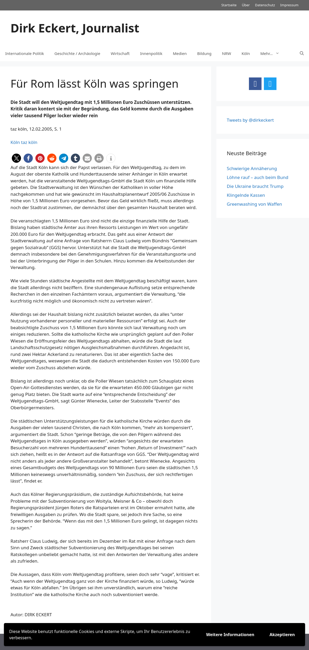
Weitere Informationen (230, 634)
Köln (246, 53)
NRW (226, 53)
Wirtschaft (120, 53)
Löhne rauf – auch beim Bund (258, 177)
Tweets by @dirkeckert (250, 120)
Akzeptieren (282, 634)
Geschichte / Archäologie (77, 53)
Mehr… (272, 53)
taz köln (29, 142)
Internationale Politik (24, 53)
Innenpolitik (151, 53)
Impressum (289, 5)
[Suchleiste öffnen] (302, 53)
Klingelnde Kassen (246, 195)
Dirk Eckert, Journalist (74, 28)
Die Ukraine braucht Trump (255, 186)
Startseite (229, 5)
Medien (180, 53)
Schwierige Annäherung (252, 168)
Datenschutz (265, 5)
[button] (16, 158)
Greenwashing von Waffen (254, 204)
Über (246, 5)
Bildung (204, 53)
